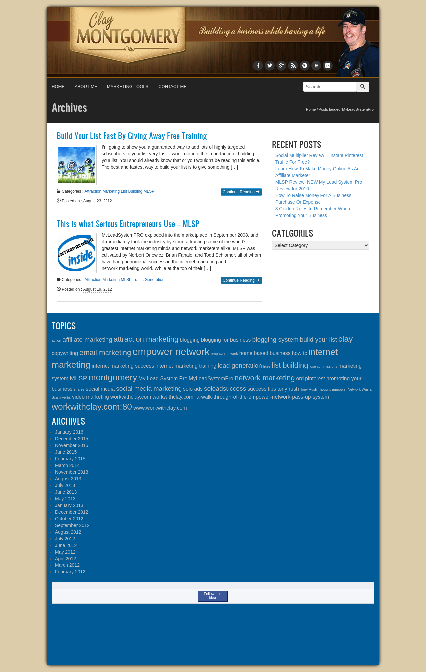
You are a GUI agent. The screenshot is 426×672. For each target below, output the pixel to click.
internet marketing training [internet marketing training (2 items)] (185, 366)
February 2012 (70, 571)
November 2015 (71, 445)
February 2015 (70, 458)
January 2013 (69, 505)
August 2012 (68, 532)
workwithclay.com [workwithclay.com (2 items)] (130, 397)
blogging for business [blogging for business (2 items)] (226, 340)
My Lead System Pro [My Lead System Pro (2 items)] (162, 378)
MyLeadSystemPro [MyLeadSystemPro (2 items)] (211, 378)
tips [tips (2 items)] (272, 389)
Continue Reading (241, 192)
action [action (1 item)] (56, 340)
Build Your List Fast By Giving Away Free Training (132, 135)
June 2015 (66, 452)
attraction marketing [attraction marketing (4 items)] (146, 339)
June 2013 (66, 492)
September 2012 (72, 525)
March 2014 (67, 465)
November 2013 (71, 472)
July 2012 (65, 538)
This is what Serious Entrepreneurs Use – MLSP (128, 223)
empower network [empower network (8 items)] (170, 351)
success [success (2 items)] (256, 389)
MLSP (149, 191)
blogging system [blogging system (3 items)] (275, 339)
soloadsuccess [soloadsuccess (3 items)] (225, 388)
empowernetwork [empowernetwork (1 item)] (224, 354)
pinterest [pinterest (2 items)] (315, 378)
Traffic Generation (148, 279)
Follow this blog (212, 595)
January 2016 (69, 432)
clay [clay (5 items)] (345, 339)
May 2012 (65, 552)
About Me (86, 86)
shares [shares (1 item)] (79, 389)
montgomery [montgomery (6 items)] (112, 377)
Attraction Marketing (102, 191)
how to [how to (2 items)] (300, 353)
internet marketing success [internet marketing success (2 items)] (123, 366)
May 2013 (65, 498)
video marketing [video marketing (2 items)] (90, 397)
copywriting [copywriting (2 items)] (65, 353)
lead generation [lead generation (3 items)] (240, 365)
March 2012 (67, 565)
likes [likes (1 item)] (266, 366)
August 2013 (68, 478)
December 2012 (71, 512)
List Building (131, 191)
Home (58, 86)
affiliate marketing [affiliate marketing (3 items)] (87, 339)
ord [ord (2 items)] (300, 378)
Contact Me (172, 86)
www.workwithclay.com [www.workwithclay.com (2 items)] (160, 408)
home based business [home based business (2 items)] (265, 353)
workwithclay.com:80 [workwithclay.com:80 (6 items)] (92, 407)
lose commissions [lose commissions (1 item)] (323, 366)
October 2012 (69, 518)
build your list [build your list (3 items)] (318, 339)
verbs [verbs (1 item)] (66, 397)
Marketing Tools (128, 86)
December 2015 (71, 438)
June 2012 (66, 545)
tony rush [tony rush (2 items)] (288, 389)
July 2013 (65, 485)
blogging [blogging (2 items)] (190, 340)
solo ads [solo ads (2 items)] (193, 389)
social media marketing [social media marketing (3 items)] (149, 388)
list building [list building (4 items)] (290, 365)
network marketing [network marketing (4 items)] (265, 378)
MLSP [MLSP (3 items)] (78, 378)
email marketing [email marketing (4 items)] (105, 352)
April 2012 (65, 558)
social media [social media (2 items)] (100, 389)
